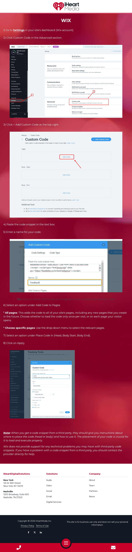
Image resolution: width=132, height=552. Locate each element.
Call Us (18, 547)
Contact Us (113, 547)
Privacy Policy (27, 525)
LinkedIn (41, 532)
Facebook (28, 532)
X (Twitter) (34, 532)
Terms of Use (42, 525)
